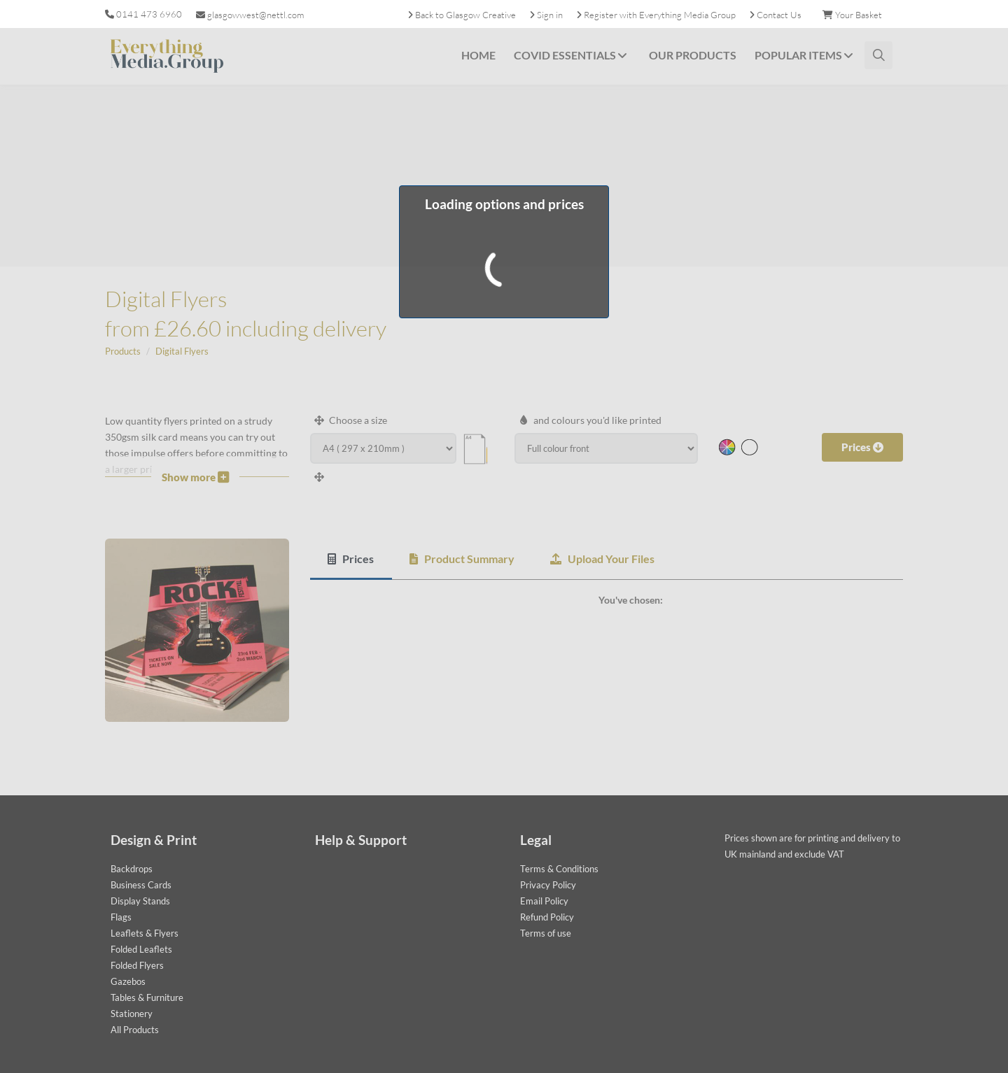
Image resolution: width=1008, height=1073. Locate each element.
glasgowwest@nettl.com (250, 14)
